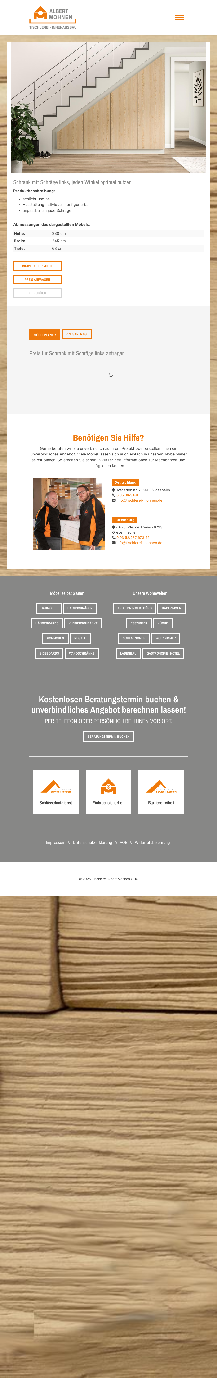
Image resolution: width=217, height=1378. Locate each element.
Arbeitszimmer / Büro (134, 608)
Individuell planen (37, 266)
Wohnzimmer (166, 638)
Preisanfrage (77, 334)
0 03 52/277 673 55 (133, 538)
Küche (163, 623)
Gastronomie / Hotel (163, 653)
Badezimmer (171, 608)
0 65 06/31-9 (127, 495)
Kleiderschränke (83, 623)
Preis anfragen (37, 279)
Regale (80, 638)
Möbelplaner (45, 335)
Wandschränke (81, 653)
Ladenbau (128, 653)
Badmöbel (49, 608)
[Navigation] (179, 17)
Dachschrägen (80, 608)
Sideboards (49, 653)
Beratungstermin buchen (109, 736)
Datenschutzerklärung (92, 842)
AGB (123, 842)
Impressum (55, 842)
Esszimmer (139, 623)
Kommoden (55, 638)
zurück (39, 293)
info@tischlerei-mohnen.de (139, 500)
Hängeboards (46, 623)
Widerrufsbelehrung (152, 842)
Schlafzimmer (134, 638)
